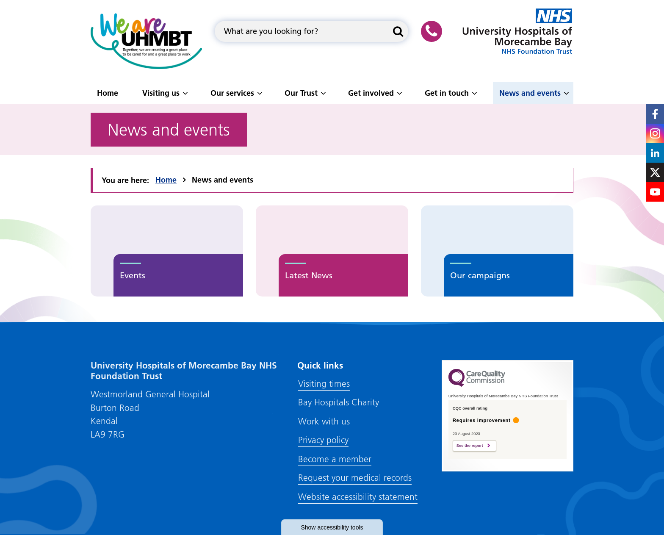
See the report (469, 446)
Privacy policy (323, 440)
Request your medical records (355, 477)
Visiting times (324, 383)
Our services (232, 93)
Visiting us (161, 93)
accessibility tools (332, 527)
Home (107, 93)
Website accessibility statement (358, 496)
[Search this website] (397, 31)
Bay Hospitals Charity (338, 402)
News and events (530, 93)
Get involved (371, 93)
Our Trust (301, 93)
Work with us (324, 421)
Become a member (334, 459)
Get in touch (447, 93)
